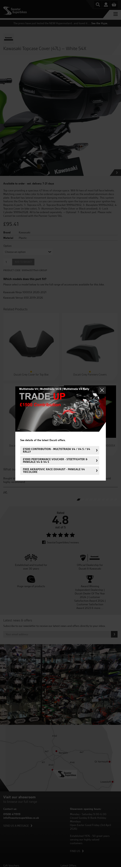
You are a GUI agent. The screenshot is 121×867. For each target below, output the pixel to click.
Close (102, 390)
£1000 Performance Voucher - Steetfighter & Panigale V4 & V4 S (55, 460)
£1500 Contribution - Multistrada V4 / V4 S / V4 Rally (56, 450)
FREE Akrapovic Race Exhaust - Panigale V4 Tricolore (54, 470)
